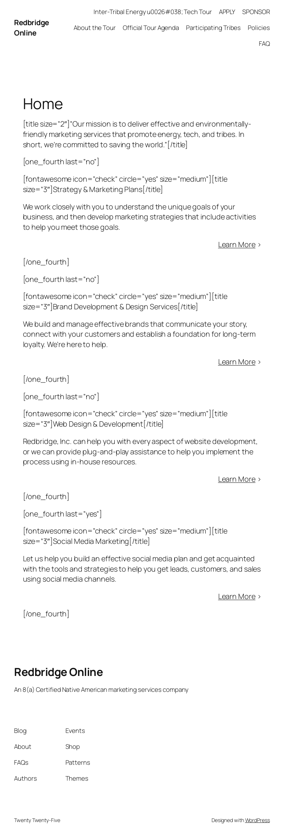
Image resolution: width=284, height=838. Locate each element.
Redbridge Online (31, 27)
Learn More (237, 244)
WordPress (257, 820)
